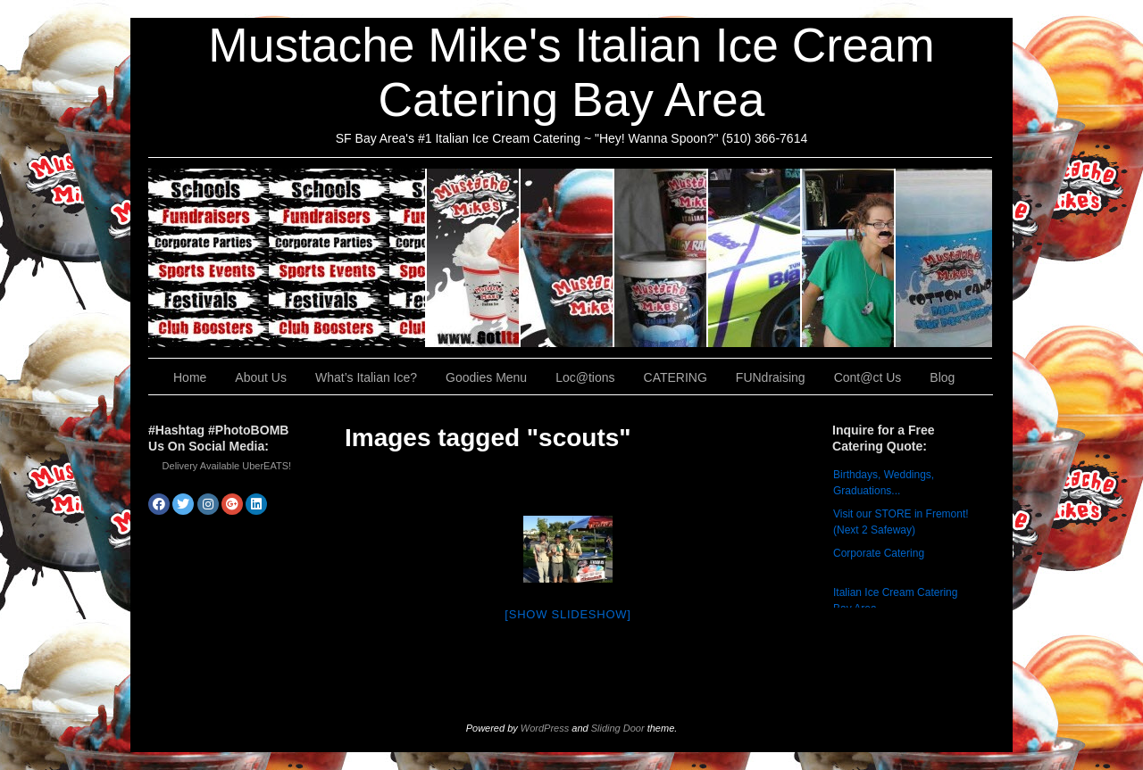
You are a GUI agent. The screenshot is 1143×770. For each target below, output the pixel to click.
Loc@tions (755, 258)
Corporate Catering (878, 553)
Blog (942, 377)
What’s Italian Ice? (567, 258)
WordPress (545, 728)
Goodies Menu (661, 258)
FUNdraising (849, 258)
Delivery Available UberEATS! (227, 465)
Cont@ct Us (944, 258)
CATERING (287, 258)
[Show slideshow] (567, 614)
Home (189, 377)
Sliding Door (618, 728)
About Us (474, 258)
